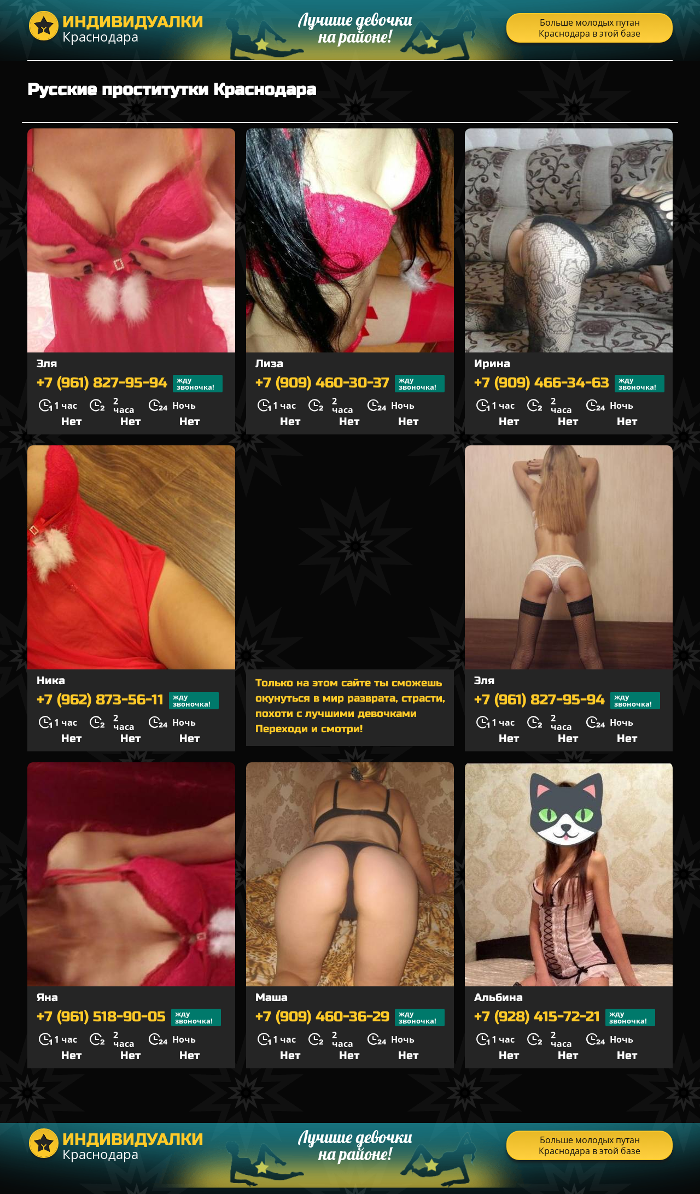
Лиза (269, 363)
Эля (47, 363)
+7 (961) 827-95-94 (130, 383)
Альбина (498, 997)
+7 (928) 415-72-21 (564, 1017)
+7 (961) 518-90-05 (129, 1017)
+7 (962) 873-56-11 (128, 700)
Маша (271, 997)
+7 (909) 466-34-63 (569, 383)
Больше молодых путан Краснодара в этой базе (589, 27)
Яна (47, 997)
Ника (51, 680)
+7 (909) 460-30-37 (350, 383)
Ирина (492, 363)
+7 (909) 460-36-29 (350, 1017)
